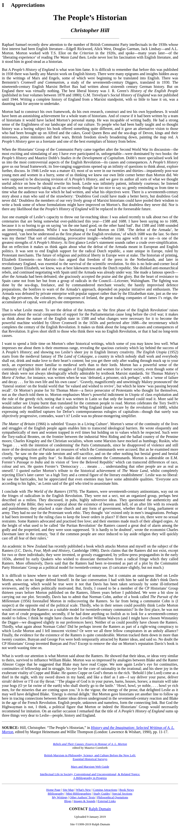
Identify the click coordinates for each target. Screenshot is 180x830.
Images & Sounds (84, 801)
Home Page (53, 789)
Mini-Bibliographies (78, 793)
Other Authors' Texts (82, 797)
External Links (107, 801)
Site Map (68, 789)
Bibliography (56, 793)
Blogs (67, 801)
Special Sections (122, 793)
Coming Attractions (105, 789)
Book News (126, 789)
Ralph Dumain (100, 809)
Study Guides (101, 793)
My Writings (60, 797)
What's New (83, 789)
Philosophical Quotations (112, 797)
